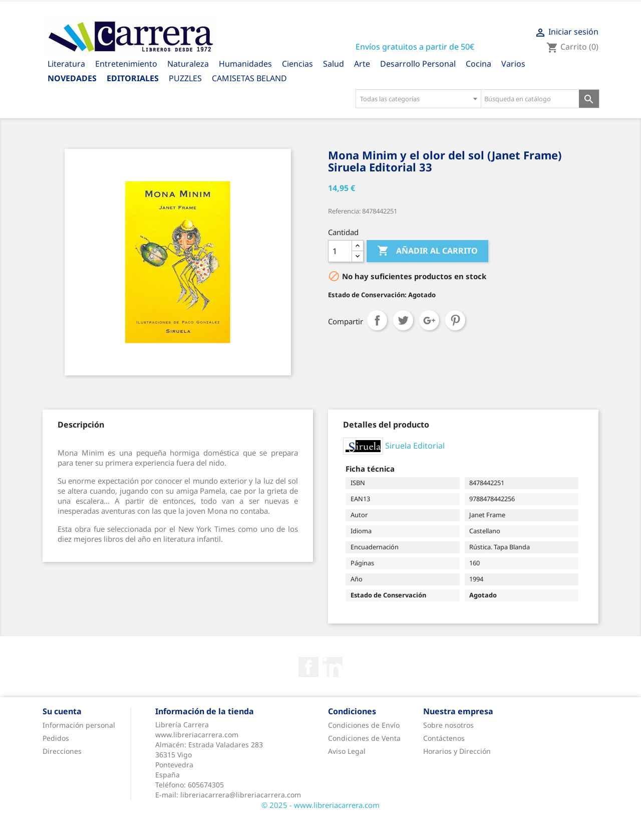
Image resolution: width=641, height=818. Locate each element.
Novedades (72, 78)
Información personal (79, 725)
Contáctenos (444, 738)
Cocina (478, 63)
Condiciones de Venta (364, 738)
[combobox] (418, 98)
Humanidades (245, 63)
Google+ (429, 320)
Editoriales (133, 78)
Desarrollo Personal (418, 63)
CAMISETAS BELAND (249, 78)
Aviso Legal (347, 751)
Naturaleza (188, 63)
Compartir (377, 320)
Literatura (66, 63)
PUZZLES (185, 78)
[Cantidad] (340, 251)
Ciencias (297, 63)
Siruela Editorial (415, 445)
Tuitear (403, 320)
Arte (362, 63)
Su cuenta (62, 711)
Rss (333, 667)
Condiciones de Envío (364, 725)
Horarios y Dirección (457, 751)
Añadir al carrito (427, 251)
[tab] (81, 424)
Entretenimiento (126, 63)
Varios (513, 63)
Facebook (308, 667)
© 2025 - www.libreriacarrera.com (320, 805)
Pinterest (455, 320)
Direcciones (62, 751)
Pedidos (56, 738)
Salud (333, 63)
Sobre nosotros (448, 725)
